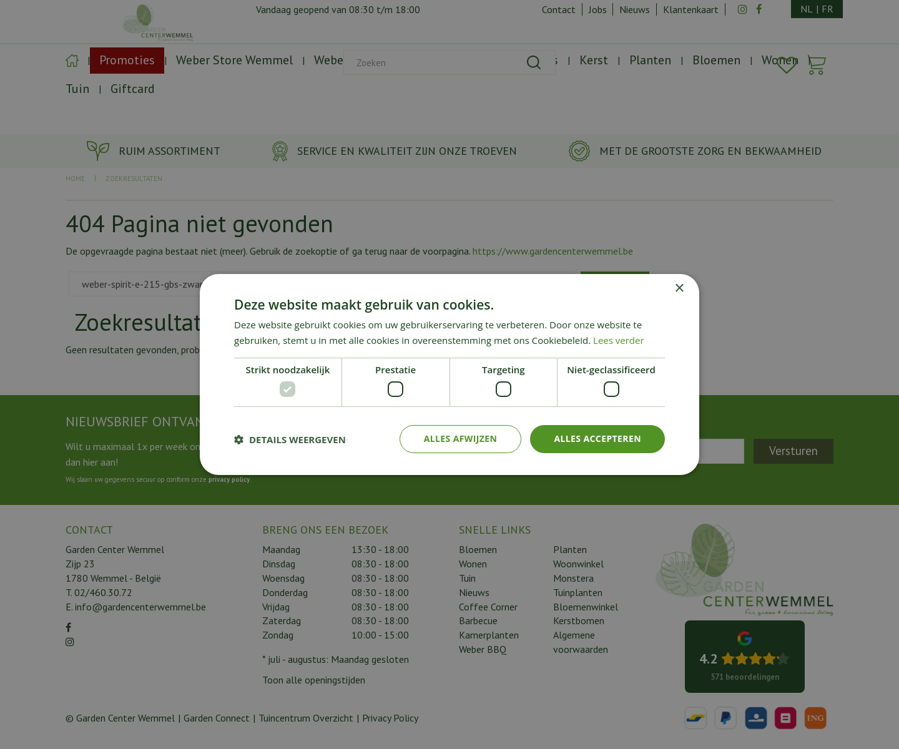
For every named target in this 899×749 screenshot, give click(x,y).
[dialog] (449, 374)
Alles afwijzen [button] (461, 438)
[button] (290, 439)
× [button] (679, 288)
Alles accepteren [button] (597, 438)
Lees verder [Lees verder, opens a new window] (618, 340)
